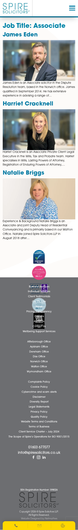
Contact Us (39, 326)
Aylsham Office (39, 347)
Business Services (39, 287)
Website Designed (31, 519)
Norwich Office (39, 361)
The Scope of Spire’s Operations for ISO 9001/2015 (39, 437)
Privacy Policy (39, 412)
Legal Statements (39, 407)
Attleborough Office (39, 342)
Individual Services (39, 291)
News (39, 306)
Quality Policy (39, 417)
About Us (39, 321)
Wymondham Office (39, 371)
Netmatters (51, 519)
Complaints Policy (39, 382)
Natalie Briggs (23, 173)
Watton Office (39, 366)
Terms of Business (39, 427)
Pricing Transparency (39, 311)
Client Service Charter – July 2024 (39, 432)
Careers (39, 316)
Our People (39, 301)
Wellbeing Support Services (39, 331)
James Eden (20, 35)
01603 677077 (39, 447)
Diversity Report (39, 402)
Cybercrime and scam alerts (39, 392)
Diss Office (39, 356)
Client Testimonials (39, 296)
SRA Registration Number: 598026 (39, 490)
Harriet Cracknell (28, 104)
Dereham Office (39, 352)
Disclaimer (39, 397)
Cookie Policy (39, 387)
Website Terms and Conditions (39, 422)
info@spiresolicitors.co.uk (39, 453)
